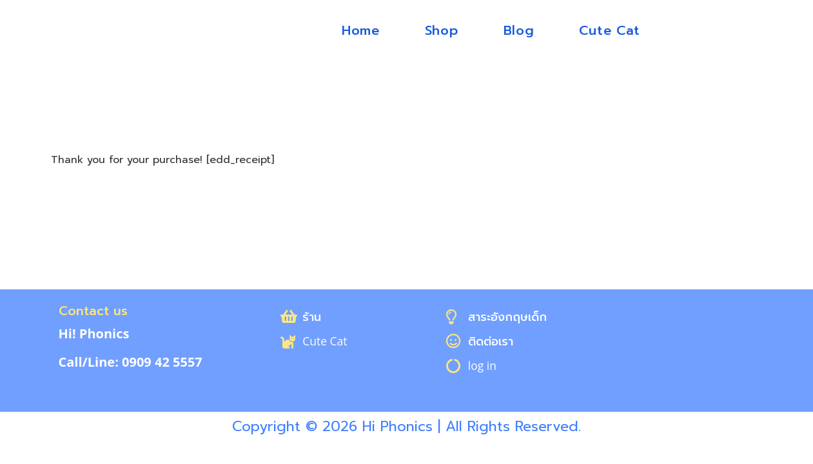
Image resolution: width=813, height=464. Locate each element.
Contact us (94, 310)
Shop (441, 30)
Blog (519, 30)
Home (361, 30)
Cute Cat (609, 30)
